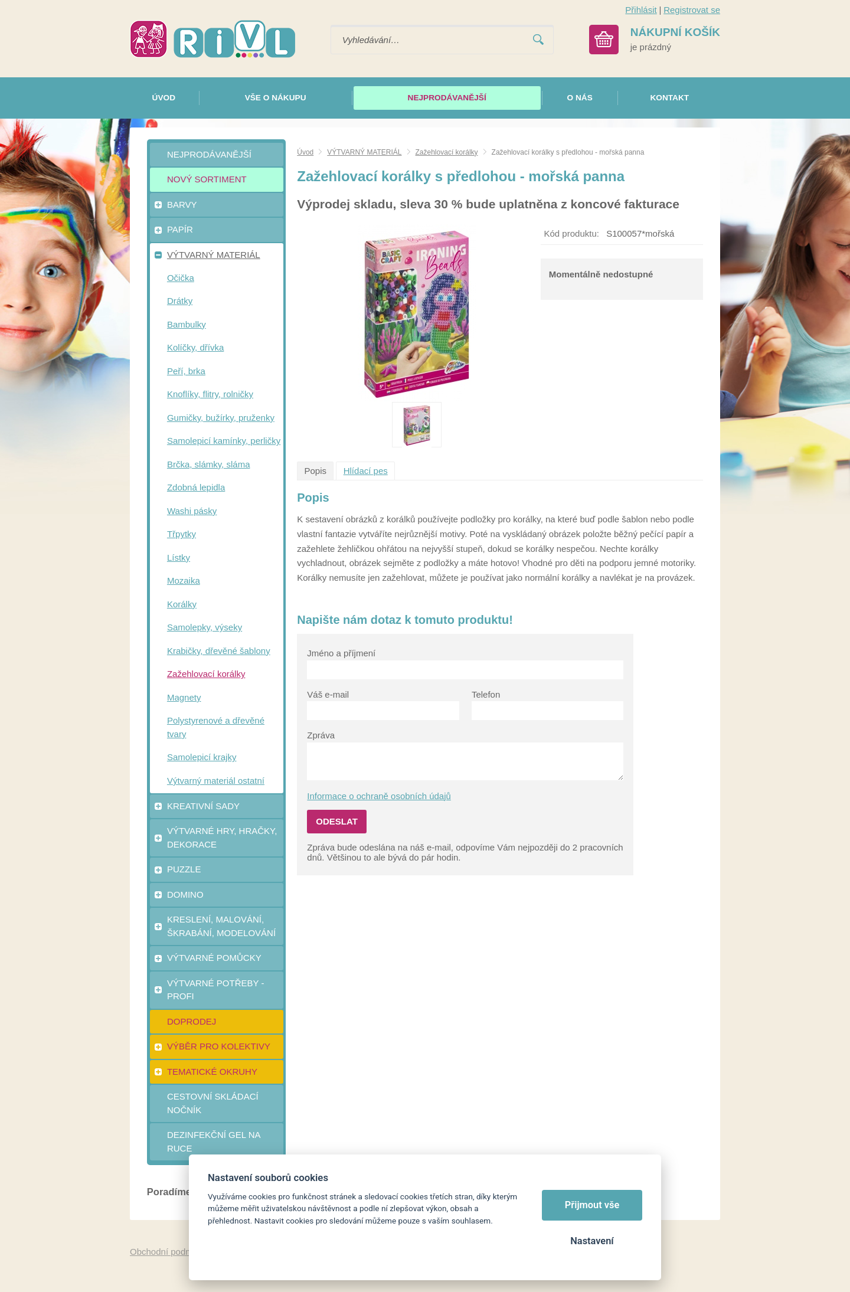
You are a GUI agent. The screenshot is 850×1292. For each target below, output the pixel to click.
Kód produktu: (571, 233)
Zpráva (321, 735)
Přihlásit (640, 10)
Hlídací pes (366, 471)
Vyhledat (538, 40)
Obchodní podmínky (169, 1252)
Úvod (305, 152)
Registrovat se (691, 10)
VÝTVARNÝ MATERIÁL (364, 152)
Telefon (486, 694)
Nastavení (591, 1241)
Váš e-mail (328, 694)
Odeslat (337, 821)
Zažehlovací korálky (447, 152)
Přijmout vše (592, 1205)
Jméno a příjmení (341, 653)
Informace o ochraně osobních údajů (379, 796)
